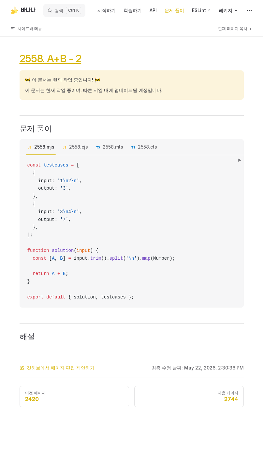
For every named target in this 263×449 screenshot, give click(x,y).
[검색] (64, 10)
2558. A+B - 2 (50, 58)
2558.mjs (44, 147)
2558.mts (113, 147)
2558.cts (147, 147)
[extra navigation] (249, 10)
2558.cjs (78, 147)
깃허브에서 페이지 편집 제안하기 (57, 367)
